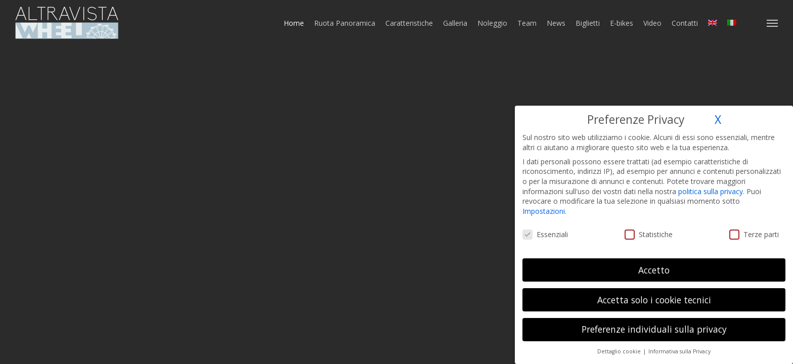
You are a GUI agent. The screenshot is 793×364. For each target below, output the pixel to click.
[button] (773, 23)
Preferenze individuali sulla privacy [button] (654, 329)
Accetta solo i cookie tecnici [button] (654, 300)
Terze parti (754, 234)
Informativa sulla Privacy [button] (679, 351)
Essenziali (545, 234)
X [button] (718, 119)
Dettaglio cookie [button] (619, 351)
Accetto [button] (654, 270)
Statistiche (649, 234)
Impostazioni (543, 211)
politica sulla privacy (710, 191)
